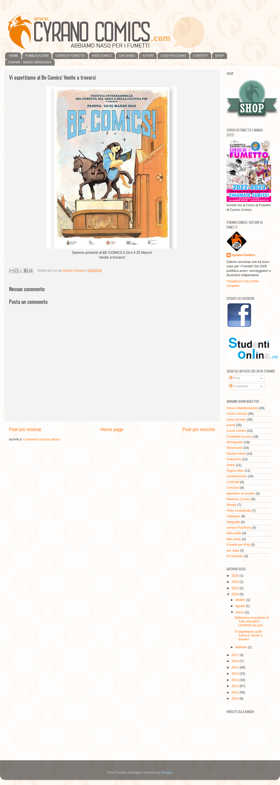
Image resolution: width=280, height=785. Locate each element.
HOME (13, 55)
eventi (231, 425)
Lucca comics (236, 431)
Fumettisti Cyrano (239, 436)
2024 (235, 575)
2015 (235, 667)
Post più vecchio (199, 429)
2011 (235, 692)
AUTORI (147, 55)
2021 (235, 588)
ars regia (233, 550)
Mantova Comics (238, 499)
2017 (235, 655)
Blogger (166, 772)
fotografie (233, 522)
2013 (235, 680)
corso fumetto (236, 419)
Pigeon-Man (235, 470)
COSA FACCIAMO (173, 55)
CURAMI (233, 482)
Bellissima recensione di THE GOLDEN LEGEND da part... (251, 621)
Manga (231, 505)
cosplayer (233, 516)
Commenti (238, 386)
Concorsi (233, 488)
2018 (235, 594)
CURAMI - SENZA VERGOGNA (29, 62)
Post (234, 378)
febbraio (241, 647)
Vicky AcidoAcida (239, 510)
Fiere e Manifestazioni (242, 408)
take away (234, 539)
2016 (235, 661)
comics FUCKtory (239, 527)
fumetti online (236, 453)
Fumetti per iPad (238, 544)
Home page (111, 429)
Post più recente (25, 429)
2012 (235, 686)
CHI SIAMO (127, 55)
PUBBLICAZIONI (36, 55)
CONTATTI (200, 55)
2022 (235, 582)
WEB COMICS (102, 55)
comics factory (237, 414)
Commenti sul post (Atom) (41, 439)
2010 (235, 698)
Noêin (231, 465)
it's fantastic (235, 556)
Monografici (235, 442)
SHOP (219, 55)
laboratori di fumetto (241, 493)
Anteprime (234, 459)
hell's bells (234, 533)
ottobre (240, 600)
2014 (235, 673)
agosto (240, 606)
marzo (240, 612)
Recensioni (234, 448)
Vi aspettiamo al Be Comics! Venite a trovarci (248, 635)
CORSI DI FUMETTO (70, 55)
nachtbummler (237, 476)
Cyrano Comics (243, 255)
